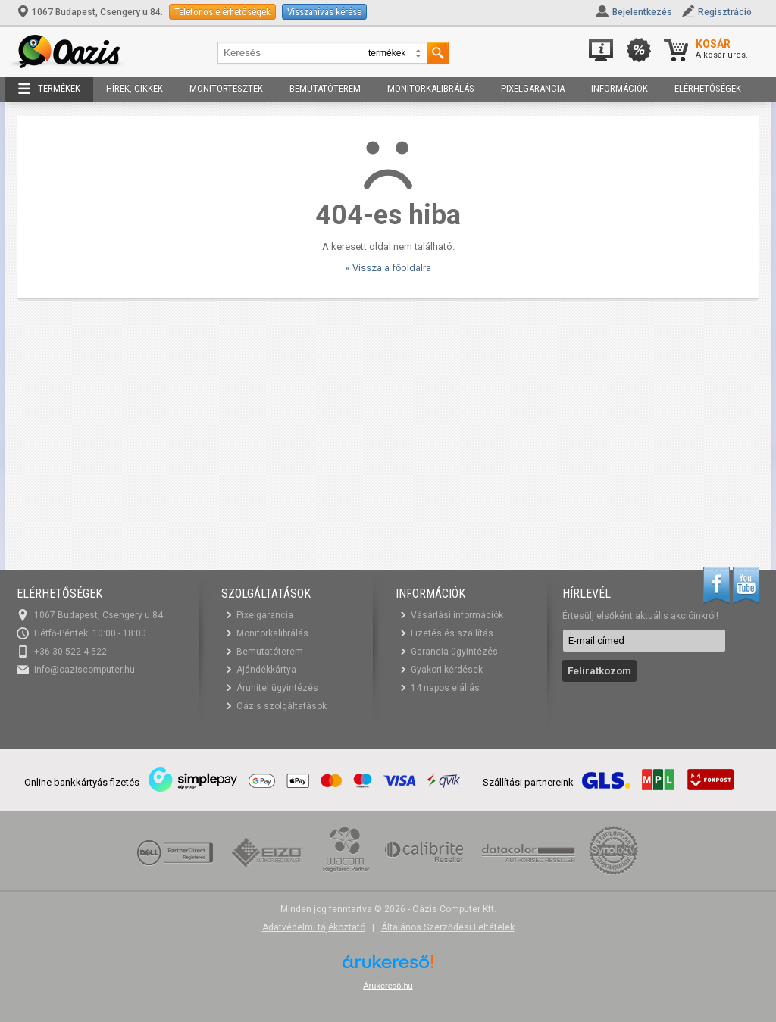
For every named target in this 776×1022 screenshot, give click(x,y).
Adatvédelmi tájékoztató (313, 927)
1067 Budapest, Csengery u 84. (91, 12)
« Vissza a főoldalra (388, 267)
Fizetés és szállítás (452, 633)
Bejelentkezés (642, 12)
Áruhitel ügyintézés (277, 688)
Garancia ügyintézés (454, 651)
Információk (619, 88)
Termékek (49, 89)
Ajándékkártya (266, 669)
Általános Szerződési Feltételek (448, 927)
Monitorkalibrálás (430, 88)
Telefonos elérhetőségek (222, 11)
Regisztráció (725, 12)
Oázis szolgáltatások (281, 706)
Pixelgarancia (533, 88)
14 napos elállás (445, 688)
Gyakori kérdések (447, 669)
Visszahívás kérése (324, 11)
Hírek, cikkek (134, 88)
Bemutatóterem (325, 88)
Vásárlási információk (457, 615)
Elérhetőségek (707, 88)
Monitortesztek (226, 88)
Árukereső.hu (387, 985)
